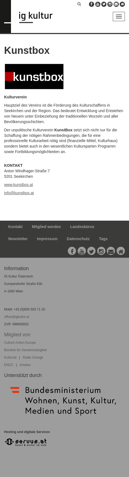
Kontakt (15, 226)
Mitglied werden (46, 226)
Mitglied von (17, 334)
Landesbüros (82, 226)
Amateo (25, 365)
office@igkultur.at (16, 317)
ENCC (8, 365)
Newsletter (18, 239)
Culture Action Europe (20, 343)
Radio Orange (33, 357)
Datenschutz (78, 239)
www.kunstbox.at (18, 184)
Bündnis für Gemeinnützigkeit (25, 350)
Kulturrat (10, 357)
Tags (103, 239)
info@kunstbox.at (19, 193)
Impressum (47, 239)
